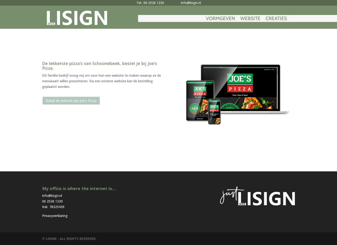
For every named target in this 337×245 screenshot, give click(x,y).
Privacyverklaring (55, 215)
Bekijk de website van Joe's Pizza (71, 100)
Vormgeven (253, 19)
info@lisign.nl (191, 2)
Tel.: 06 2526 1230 (150, 2)
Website (283, 19)
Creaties (308, 19)
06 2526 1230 (52, 201)
